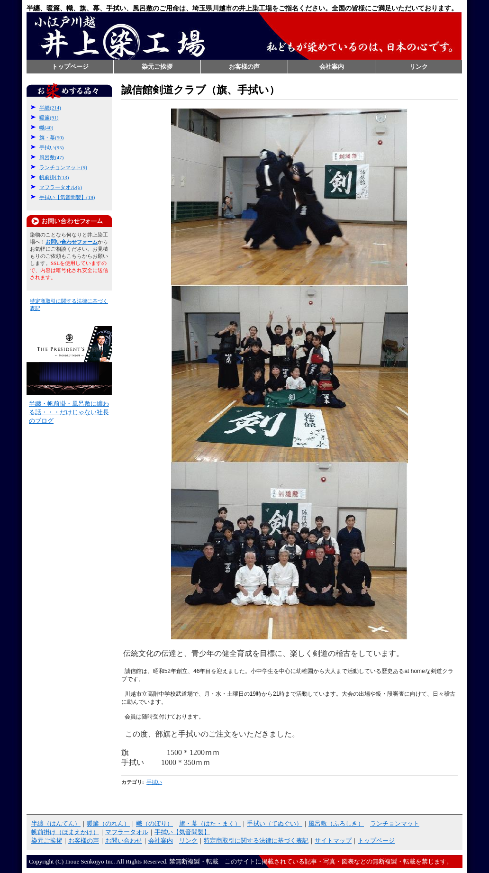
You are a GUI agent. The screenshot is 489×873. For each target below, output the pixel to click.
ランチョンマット (394, 823)
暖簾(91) (48, 117)
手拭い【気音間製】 (182, 832)
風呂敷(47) (51, 157)
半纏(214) (50, 107)
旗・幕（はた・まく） (210, 823)
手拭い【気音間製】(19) (67, 197)
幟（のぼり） (154, 823)
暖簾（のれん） (108, 823)
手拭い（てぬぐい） (274, 823)
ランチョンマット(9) (63, 167)
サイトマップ (333, 840)
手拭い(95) (51, 147)
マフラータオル (126, 832)
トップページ (70, 66)
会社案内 (331, 66)
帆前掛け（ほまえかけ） (65, 832)
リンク (418, 66)
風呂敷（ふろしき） (336, 823)
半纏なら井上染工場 (244, 36)
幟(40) (46, 127)
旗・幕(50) (51, 137)
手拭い (154, 782)
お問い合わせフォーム (69, 221)
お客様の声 (244, 66)
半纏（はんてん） (56, 823)
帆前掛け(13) (54, 177)
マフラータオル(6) (60, 187)
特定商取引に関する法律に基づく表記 (256, 840)
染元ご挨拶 (157, 66)
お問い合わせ (123, 840)
